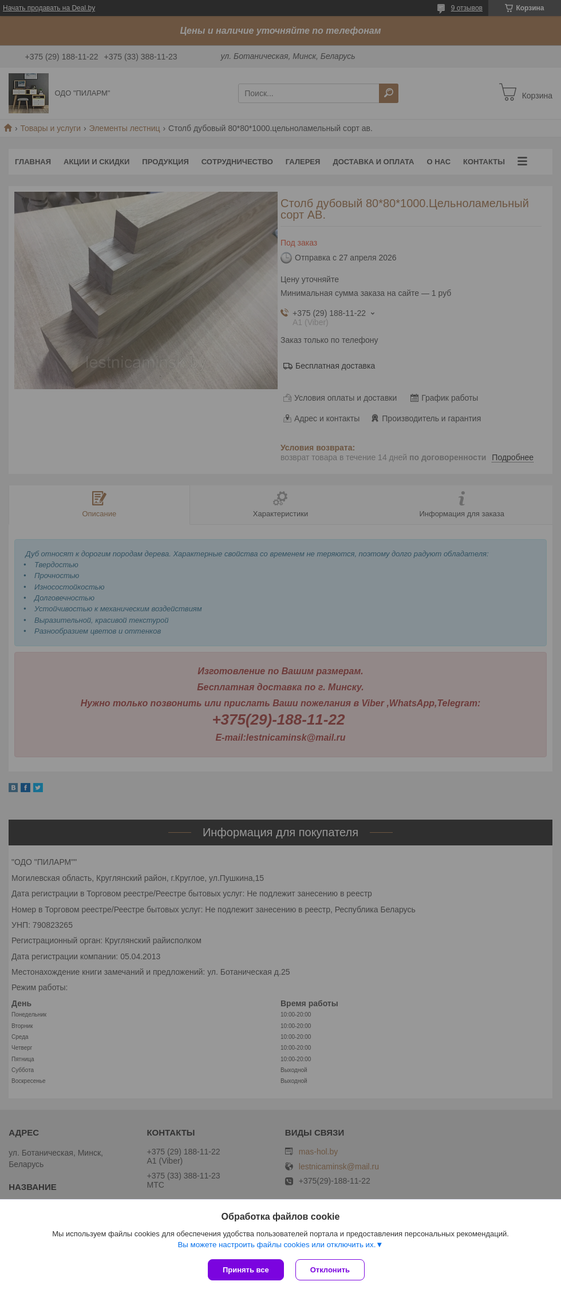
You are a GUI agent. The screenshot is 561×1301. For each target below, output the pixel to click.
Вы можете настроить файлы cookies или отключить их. (276, 1244)
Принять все (246, 1270)
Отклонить (330, 1270)
